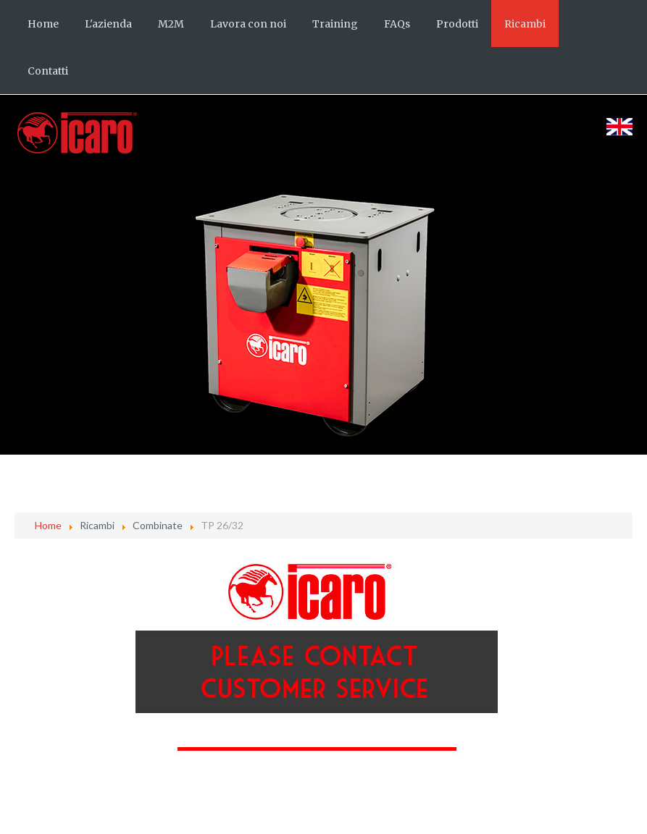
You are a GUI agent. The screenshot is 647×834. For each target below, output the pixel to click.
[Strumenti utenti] (629, 567)
